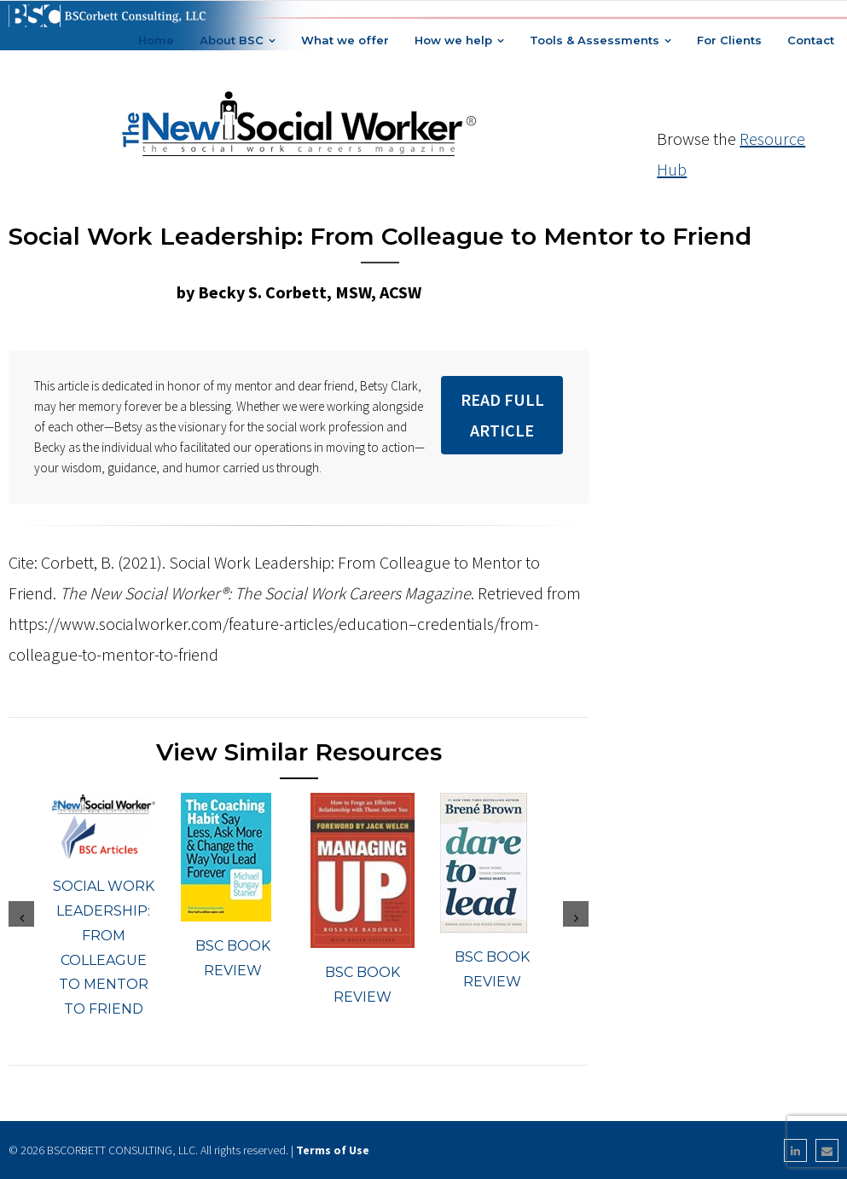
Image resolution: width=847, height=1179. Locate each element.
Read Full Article (502, 415)
